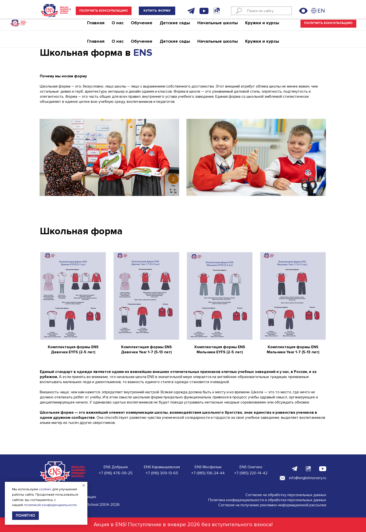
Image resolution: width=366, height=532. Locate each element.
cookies (45, 489)
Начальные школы (217, 25)
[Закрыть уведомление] (83, 485)
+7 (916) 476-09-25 (116, 473)
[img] (313, 10)
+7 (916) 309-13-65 (162, 473)
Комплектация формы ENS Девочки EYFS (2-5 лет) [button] (73, 350)
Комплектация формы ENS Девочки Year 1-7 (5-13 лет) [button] (146, 350)
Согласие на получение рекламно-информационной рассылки (272, 505)
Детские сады (175, 25)
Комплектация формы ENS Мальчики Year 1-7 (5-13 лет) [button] (293, 350)
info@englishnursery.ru (307, 478)
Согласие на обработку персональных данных (285, 494)
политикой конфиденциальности (50, 505)
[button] (104, 11)
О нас (118, 25)
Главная (95, 25)
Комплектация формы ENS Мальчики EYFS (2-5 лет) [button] (219, 350)
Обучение (141, 25)
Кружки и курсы (262, 25)
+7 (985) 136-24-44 (208, 473)
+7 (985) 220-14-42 (250, 473)
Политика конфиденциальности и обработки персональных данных (267, 500)
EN (321, 10)
